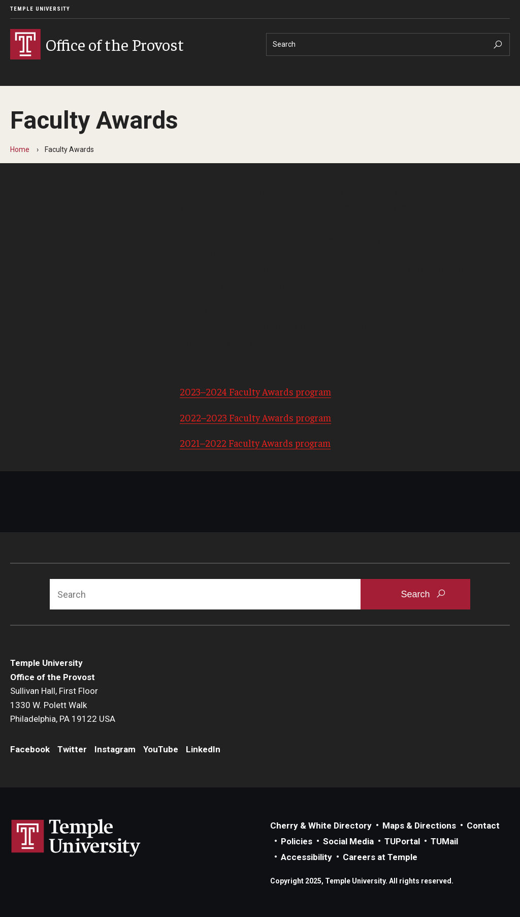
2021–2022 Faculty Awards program (255, 443)
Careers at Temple (380, 857)
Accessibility (306, 857)
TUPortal (402, 841)
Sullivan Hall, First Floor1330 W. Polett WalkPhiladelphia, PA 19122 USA (62, 705)
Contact (483, 825)
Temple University (40, 9)
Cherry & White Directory (321, 825)
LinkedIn (203, 749)
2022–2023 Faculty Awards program (255, 417)
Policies (296, 841)
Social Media (348, 841)
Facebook (30, 749)
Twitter (72, 749)
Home (19, 149)
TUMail (444, 841)
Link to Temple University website (76, 838)
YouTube (160, 749)
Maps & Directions (419, 825)
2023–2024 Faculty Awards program (255, 391)
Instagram (115, 749)
